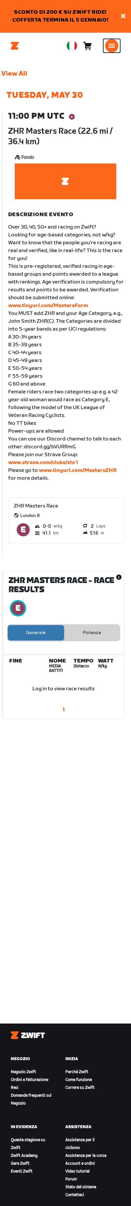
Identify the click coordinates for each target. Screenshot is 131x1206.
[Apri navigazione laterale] (111, 46)
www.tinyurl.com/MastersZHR (78, 470)
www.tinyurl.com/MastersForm (48, 305)
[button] (123, 16)
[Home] (15, 46)
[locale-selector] (72, 46)
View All (14, 74)
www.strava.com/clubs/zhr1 (43, 462)
